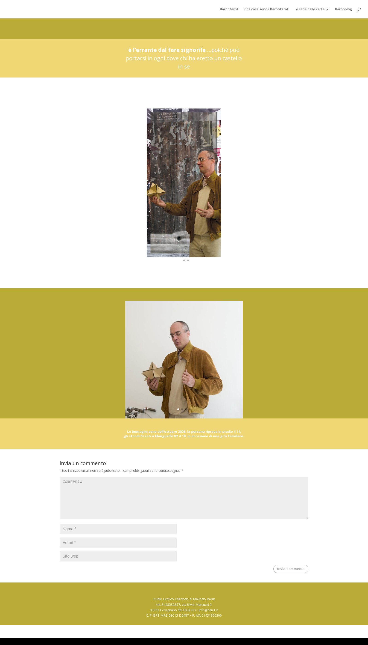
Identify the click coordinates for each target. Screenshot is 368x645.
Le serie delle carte (309, 9)
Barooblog (343, 9)
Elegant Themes (84, 638)
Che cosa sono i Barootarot (266, 9)
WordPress (120, 638)
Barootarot (229, 9)
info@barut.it (208, 617)
